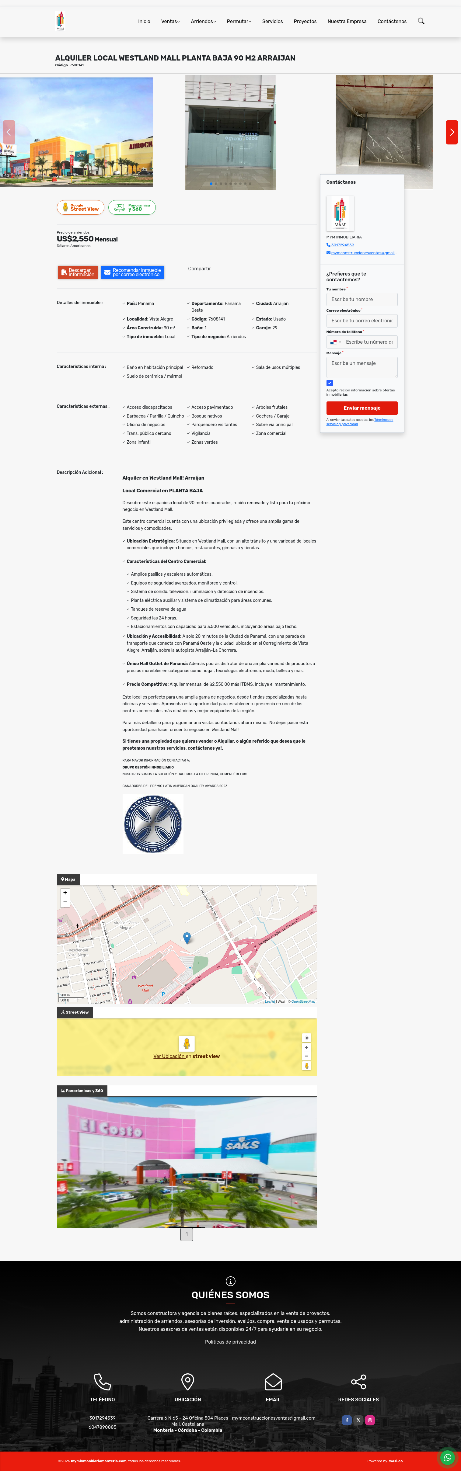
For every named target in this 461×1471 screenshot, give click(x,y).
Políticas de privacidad (230, 1342)
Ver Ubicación (169, 1056)
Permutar (237, 21)
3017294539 (342, 245)
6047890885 (102, 1427)
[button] (211, 183)
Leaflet (270, 1001)
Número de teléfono (345, 331)
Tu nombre (337, 289)
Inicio (144, 21)
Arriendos (202, 21)
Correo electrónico (345, 310)
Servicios (272, 21)
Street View (81, 207)
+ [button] (65, 893)
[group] (76, 132)
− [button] (65, 902)
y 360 (132, 207)
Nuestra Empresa (347, 21)
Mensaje (335, 353)
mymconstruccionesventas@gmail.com (367, 253)
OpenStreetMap (303, 1001)
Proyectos (305, 21)
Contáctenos (392, 21)
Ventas (169, 21)
